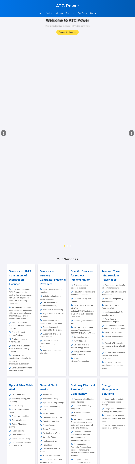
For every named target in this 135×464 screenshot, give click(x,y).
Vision (49, 13)
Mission (59, 13)
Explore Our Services (67, 32)
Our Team (82, 13)
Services (70, 13)
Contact (93, 13)
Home (40, 13)
